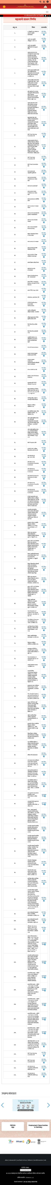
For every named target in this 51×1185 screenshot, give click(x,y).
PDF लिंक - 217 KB (44, 146)
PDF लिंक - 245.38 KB (43, 179)
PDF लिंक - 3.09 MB (44, 736)
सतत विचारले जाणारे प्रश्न (22, 1160)
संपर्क (45, 1160)
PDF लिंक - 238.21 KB (43, 207)
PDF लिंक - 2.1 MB (44, 297)
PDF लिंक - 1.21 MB (44, 200)
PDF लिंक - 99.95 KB (44, 332)
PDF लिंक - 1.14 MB (44, 621)
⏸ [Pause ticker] (45, 16)
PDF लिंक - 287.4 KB (44, 628)
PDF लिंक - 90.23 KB (44, 829)
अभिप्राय (6, 1160)
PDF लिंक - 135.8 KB (44, 899)
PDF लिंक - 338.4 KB (44, 165)
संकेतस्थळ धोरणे (12, 1160)
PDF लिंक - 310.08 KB (43, 276)
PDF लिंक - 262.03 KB (43, 269)
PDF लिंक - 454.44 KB (43, 763)
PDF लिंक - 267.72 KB (43, 863)
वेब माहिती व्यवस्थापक (38, 1160)
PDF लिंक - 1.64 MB (44, 369)
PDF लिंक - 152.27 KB (43, 84)
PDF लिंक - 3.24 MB (44, 304)
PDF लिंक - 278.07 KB (43, 745)
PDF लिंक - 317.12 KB (43, 33)
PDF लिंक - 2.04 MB (44, 726)
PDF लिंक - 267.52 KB (43, 636)
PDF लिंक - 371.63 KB (43, 755)
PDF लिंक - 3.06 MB (44, 248)
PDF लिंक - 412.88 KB (43, 1045)
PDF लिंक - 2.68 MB (44, 613)
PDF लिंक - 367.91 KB (43, 283)
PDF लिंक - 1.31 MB (44, 325)
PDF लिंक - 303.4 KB (44, 228)
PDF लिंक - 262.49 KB (43, 580)
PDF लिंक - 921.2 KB (44, 442)
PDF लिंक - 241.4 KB (44, 311)
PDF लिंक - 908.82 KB (43, 557)
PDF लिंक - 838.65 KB (43, 816)
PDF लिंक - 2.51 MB (44, 406)
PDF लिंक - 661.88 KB (43, 354)
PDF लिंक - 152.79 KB (43, 214)
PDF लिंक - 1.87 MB (44, 658)
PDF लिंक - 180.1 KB (44, 463)
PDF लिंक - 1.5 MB (44, 318)
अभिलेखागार (30, 1160)
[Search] (40, 2)
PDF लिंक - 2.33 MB (44, 234)
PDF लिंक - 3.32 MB (44, 470)
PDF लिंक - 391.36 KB (43, 123)
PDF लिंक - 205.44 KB (43, 688)
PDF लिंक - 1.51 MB (44, 872)
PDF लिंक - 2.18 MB (44, 339)
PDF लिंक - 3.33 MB (44, 456)
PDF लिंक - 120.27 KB (43, 220)
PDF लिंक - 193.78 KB (43, 193)
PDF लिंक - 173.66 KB (43, 484)
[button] (2, 1105)
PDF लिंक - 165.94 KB (43, 882)
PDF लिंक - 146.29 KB (43, 59)
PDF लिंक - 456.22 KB (43, 362)
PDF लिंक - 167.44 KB (43, 391)
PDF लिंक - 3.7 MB (44, 545)
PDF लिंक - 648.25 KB (43, 1075)
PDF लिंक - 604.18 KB (43, 851)
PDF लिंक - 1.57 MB (44, 135)
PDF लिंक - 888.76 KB (43, 108)
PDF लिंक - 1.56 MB (44, 535)
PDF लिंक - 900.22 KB (43, 347)
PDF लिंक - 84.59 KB (44, 839)
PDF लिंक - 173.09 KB (43, 514)
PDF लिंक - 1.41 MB (44, 501)
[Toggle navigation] (47, 12)
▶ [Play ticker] (49, 16)
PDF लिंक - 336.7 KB (44, 186)
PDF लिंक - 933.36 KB (43, 525)
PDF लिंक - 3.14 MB (44, 255)
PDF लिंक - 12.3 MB (44, 643)
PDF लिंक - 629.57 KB (43, 241)
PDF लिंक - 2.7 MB (44, 73)
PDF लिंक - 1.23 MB (44, 262)
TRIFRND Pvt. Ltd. (30, 1177)
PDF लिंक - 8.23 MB (44, 665)
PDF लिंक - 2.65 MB (44, 95)
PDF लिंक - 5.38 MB (44, 603)
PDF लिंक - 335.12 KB (43, 676)
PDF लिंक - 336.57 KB (43, 785)
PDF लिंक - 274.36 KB (43, 491)
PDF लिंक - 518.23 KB (43, 399)
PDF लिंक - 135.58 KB (43, 47)
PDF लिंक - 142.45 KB (43, 376)
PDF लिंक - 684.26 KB (43, 591)
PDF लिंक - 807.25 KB (43, 172)
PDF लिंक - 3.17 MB (44, 290)
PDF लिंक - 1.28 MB (44, 773)
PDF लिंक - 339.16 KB (43, 158)
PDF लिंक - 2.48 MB (44, 40)
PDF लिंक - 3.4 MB (44, 477)
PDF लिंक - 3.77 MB (44, 568)
